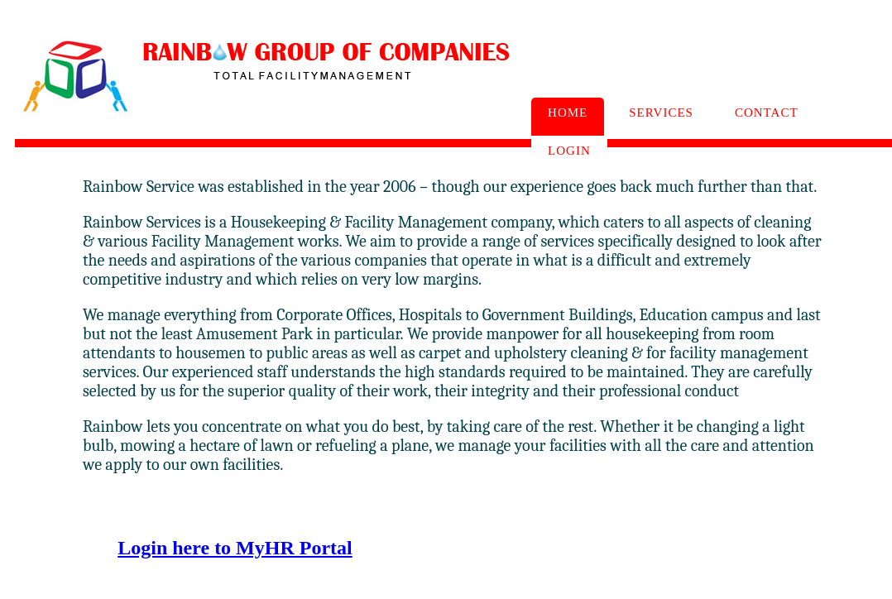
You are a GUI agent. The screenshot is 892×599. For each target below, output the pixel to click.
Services (661, 112)
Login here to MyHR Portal (234, 547)
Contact (766, 112)
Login (569, 150)
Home (567, 112)
